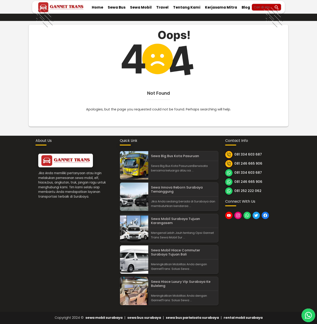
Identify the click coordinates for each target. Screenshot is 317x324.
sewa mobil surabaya (104, 317)
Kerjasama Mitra (221, 7)
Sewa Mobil (141, 7)
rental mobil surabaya (243, 317)
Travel (162, 7)
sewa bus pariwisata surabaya (192, 317)
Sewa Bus (116, 7)
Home (97, 7)
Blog (246, 7)
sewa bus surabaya (144, 317)
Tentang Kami (186, 7)
